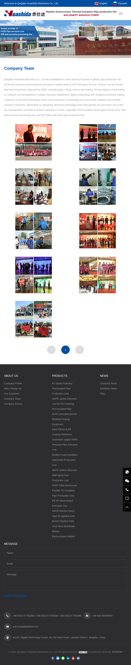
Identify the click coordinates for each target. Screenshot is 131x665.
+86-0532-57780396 (47, 616)
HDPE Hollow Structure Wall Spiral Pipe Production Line (64, 475)
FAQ (102, 393)
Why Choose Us (12, 388)
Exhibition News (108, 388)
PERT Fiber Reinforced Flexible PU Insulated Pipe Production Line (64, 490)
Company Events (13, 404)
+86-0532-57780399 (23, 616)
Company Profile (13, 383)
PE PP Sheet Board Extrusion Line (62, 503)
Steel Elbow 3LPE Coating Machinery (62, 432)
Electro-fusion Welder (63, 536)
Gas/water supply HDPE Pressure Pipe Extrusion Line (65, 444)
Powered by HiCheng (99, 652)
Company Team (12, 399)
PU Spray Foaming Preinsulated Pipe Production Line (62, 388)
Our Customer (11, 393)
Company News (108, 383)
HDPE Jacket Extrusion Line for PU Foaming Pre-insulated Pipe (64, 404)
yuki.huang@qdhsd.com (25, 626)
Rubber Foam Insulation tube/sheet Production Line (64, 460)
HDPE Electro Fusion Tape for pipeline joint (63, 514)
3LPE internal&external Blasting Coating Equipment (64, 419)
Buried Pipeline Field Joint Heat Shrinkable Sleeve (63, 526)
